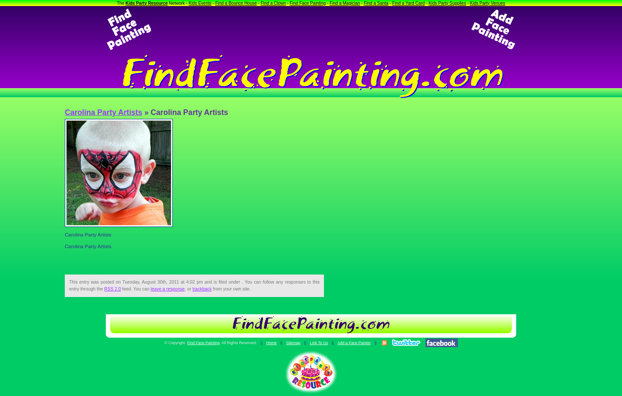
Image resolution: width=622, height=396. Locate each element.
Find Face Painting (308, 3)
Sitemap (293, 343)
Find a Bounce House (236, 3)
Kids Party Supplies (447, 3)
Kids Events (200, 3)
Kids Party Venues (487, 3)
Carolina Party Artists (103, 112)
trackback (202, 289)
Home (271, 343)
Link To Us (319, 343)
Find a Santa (376, 3)
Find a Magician (345, 3)
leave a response (168, 289)
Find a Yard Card (408, 3)
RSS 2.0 (112, 289)
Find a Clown (273, 3)
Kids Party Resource (147, 3)
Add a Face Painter (354, 343)
